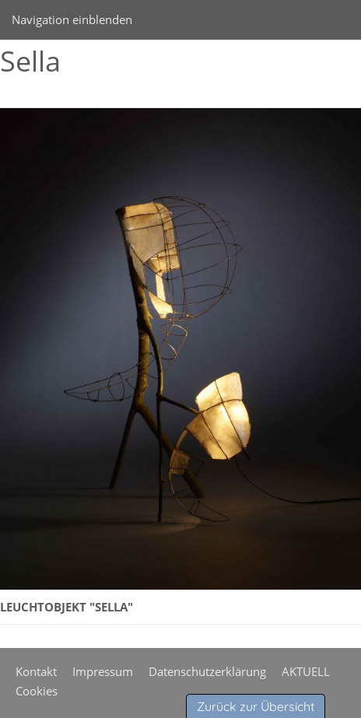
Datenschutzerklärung (207, 671)
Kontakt (36, 671)
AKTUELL (306, 671)
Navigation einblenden (72, 19)
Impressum (102, 671)
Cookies (37, 691)
